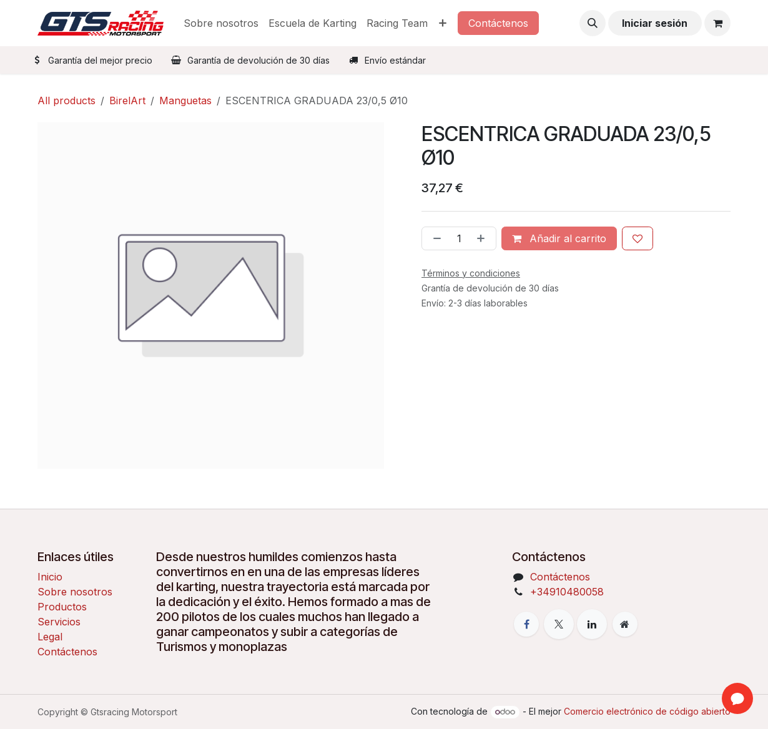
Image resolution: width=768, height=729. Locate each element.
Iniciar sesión (654, 23)
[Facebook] (526, 624)
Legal (49, 636)
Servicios (59, 621)
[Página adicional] (625, 624)
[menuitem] (221, 23)
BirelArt (127, 100)
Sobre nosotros (74, 591)
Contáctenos (498, 23)
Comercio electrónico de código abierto (647, 711)
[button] (592, 23)
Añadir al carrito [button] (559, 238)
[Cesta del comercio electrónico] (717, 23)
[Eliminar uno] (434, 238)
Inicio (49, 576)
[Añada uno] (483, 238)
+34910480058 (567, 591)
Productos (62, 606)
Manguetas (185, 100)
